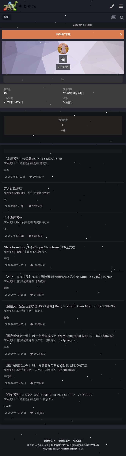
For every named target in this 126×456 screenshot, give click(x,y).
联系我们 (77, 440)
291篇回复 (36, 176)
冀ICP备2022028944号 (61, 445)
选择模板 (64, 440)
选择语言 (49, 440)
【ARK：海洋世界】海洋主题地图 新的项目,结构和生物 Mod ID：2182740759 (58, 277)
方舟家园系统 (13, 188)
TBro (18, 251)
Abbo (18, 192)
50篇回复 (36, 206)
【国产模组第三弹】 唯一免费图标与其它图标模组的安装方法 (45, 365)
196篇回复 (37, 265)
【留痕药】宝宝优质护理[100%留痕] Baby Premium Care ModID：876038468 (59, 306)
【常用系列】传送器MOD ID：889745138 (33, 159)
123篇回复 (37, 324)
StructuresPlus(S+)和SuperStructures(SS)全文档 (39, 247)
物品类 (39, 310)
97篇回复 (37, 383)
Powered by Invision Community (56, 448)
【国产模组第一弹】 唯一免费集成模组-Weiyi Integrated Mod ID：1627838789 (59, 336)
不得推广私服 (63, 34)
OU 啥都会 (21, 163)
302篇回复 (38, 353)
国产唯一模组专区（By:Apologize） (56, 340)
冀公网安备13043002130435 (85, 445)
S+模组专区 (40, 251)
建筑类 (44, 163)
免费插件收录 (42, 192)
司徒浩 (19, 281)
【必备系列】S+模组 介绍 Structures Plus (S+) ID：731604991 (49, 395)
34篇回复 (37, 294)
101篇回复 (37, 412)
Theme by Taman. (76, 448)
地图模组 (40, 281)
